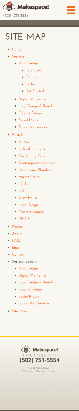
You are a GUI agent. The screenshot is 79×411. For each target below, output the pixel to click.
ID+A (23, 183)
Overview (33, 70)
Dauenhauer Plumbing (36, 169)
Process (17, 226)
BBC (22, 190)
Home (16, 49)
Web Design (28, 63)
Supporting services (34, 127)
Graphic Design (30, 113)
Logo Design (28, 204)
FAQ (16, 240)
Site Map (19, 311)
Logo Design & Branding (38, 106)
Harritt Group (29, 176)
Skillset (31, 84)
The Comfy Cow (32, 155)
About (17, 233)
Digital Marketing (32, 99)
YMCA (24, 218)
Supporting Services (34, 303)
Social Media (29, 119)
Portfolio (18, 134)
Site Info (40, 371)
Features (32, 77)
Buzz (16, 247)
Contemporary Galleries (37, 162)
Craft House (28, 197)
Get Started (35, 91)
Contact (18, 254)
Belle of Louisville (32, 148)
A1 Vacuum (28, 141)
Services (18, 56)
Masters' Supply (31, 211)
